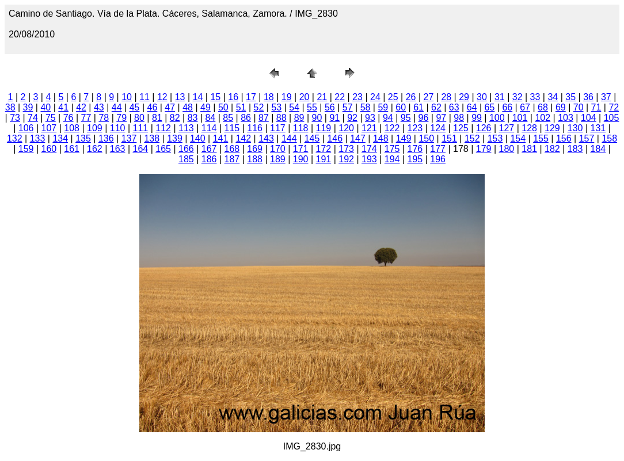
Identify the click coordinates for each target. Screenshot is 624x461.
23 (357, 97)
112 (163, 128)
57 (348, 107)
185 (186, 159)
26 (411, 97)
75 (50, 118)
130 (575, 128)
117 (278, 128)
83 (193, 118)
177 (438, 149)
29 (464, 97)
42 (81, 107)
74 (33, 118)
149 (404, 138)
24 (375, 97)
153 (495, 138)
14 (198, 97)
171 (301, 149)
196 (438, 159)
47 (170, 107)
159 (26, 149)
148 (381, 138)
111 (141, 128)
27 (429, 97)
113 (186, 128)
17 (251, 97)
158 (609, 138)
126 (484, 128)
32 (517, 97)
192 (346, 159)
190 (301, 159)
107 (49, 128)
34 (552, 97)
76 (68, 118)
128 (529, 128)
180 (507, 149)
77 (86, 118)
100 (497, 118)
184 (598, 149)
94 (388, 118)
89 (299, 118)
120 (346, 128)
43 (99, 107)
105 (611, 118)
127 (507, 128)
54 (294, 107)
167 (209, 149)
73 (15, 118)
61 (418, 107)
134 (60, 138)
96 (423, 118)
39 (28, 107)
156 (564, 138)
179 (484, 149)
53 (276, 107)
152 (472, 138)
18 (269, 97)
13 (180, 97)
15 (215, 97)
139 (174, 138)
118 (301, 128)
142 (243, 138)
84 (210, 118)
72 (613, 107)
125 (461, 128)
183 (575, 149)
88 (281, 118)
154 (518, 138)
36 (588, 97)
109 (94, 128)
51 (241, 107)
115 (232, 128)
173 (346, 149)
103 (565, 118)
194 (392, 159)
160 (49, 149)
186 (209, 159)
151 (449, 138)
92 (352, 118)
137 (129, 138)
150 (426, 138)
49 (205, 107)
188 (254, 159)
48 (187, 107)
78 (103, 118)
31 (499, 97)
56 (330, 107)
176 (415, 149)
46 (152, 107)
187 (232, 159)
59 (383, 107)
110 (117, 128)
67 (525, 107)
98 (459, 118)
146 (335, 138)
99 (476, 118)
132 (14, 138)
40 (45, 107)
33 (535, 97)
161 (71, 149)
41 (63, 107)
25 (393, 97)
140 (198, 138)
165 (163, 149)
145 (312, 138)
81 (157, 118)
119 (324, 128)
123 (415, 128)
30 (482, 97)
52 (259, 107)
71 (596, 107)
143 (266, 138)
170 (278, 149)
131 (598, 128)
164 (141, 149)
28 (446, 97)
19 (286, 97)
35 (570, 97)
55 (312, 107)
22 (339, 97)
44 (117, 107)
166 (186, 149)
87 (263, 118)
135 (83, 138)
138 (151, 138)
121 (369, 128)
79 (121, 118)
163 (117, 149)
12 (162, 97)
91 (334, 118)
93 (370, 118)
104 (588, 118)
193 (369, 159)
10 (126, 97)
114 (209, 128)
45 (135, 107)
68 (543, 107)
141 (221, 138)
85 (228, 118)
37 (606, 97)
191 (324, 159)
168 (232, 149)
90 (317, 118)
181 (529, 149)
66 (507, 107)
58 (365, 107)
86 (246, 118)
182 (552, 149)
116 (254, 128)
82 (175, 118)
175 (392, 149)
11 (144, 97)
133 (37, 138)
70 (578, 107)
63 (454, 107)
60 (400, 107)
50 (223, 107)
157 (587, 138)
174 (369, 149)
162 (94, 149)
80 (139, 118)
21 (322, 97)
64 (472, 107)
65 (490, 107)
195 (415, 159)
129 (552, 128)
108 (71, 128)
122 (392, 128)
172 (324, 149)
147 (358, 138)
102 (542, 118)
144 (289, 138)
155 (541, 138)
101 (520, 118)
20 (304, 97)
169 (254, 149)
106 (26, 128)
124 (438, 128)
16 (233, 97)
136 (106, 138)
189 (278, 159)
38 (10, 107)
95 (406, 118)
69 (560, 107)
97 (441, 118)
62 (436, 107)
